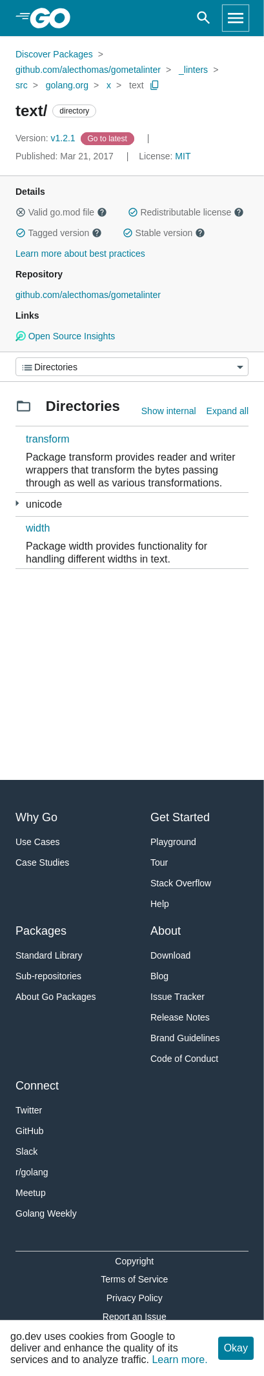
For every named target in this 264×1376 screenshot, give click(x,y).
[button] (20, 212)
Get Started (180, 817)
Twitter (28, 1110)
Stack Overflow (180, 883)
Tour (159, 862)
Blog (159, 976)
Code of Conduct (184, 1058)
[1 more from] (17, 503)
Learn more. (179, 1359)
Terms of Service (134, 1279)
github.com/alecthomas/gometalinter (88, 70)
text (136, 85)
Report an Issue (135, 1316)
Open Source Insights (65, 336)
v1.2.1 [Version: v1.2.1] (46, 138)
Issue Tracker (177, 997)
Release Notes (180, 1017)
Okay (236, 1347)
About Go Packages (55, 997)
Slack (26, 1151)
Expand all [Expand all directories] (228, 411)
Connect (37, 1085)
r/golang (31, 1172)
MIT (182, 156)
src (21, 85)
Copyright (134, 1261)
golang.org (67, 85)
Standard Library (49, 955)
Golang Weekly (46, 1213)
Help (159, 904)
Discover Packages (54, 54)
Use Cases (37, 842)
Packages (40, 930)
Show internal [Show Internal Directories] (168, 411)
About (165, 930)
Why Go (36, 817)
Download (170, 955)
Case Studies (42, 862)
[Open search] (203, 18)
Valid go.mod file (61, 212)
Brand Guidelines (184, 1038)
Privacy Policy (135, 1298)
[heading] (54, 18)
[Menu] (132, 366)
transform (48, 439)
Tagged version (58, 233)
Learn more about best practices (80, 253)
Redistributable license (186, 212)
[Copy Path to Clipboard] (155, 85)
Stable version (164, 233)
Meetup (30, 1193)
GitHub (29, 1131)
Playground (173, 842)
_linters (193, 70)
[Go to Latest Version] (109, 138)
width (38, 528)
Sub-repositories (48, 976)
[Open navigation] (236, 18)
